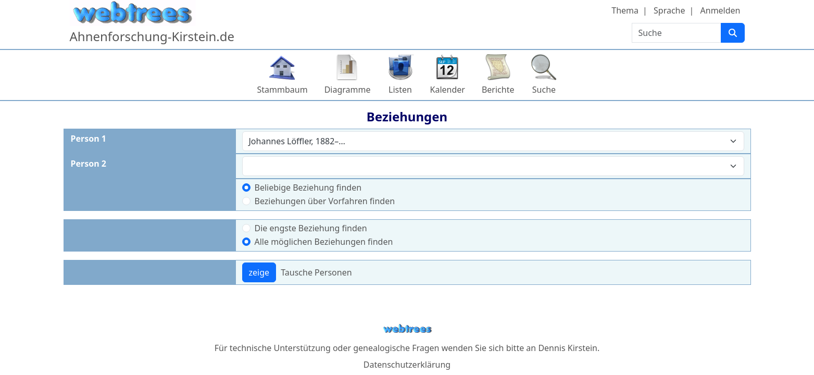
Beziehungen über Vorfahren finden (325, 201)
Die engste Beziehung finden (311, 228)
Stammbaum (282, 89)
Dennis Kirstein (567, 348)
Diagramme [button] (347, 89)
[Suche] (733, 33)
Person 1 (88, 138)
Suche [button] (544, 89)
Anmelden (720, 10)
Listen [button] (400, 89)
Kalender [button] (447, 89)
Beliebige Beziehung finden (308, 187)
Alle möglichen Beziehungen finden (324, 241)
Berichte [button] (498, 89)
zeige (259, 272)
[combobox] (493, 141)
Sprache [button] (669, 10)
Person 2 (88, 163)
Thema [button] (624, 10)
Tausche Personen (316, 272)
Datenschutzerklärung (407, 364)
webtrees (407, 328)
